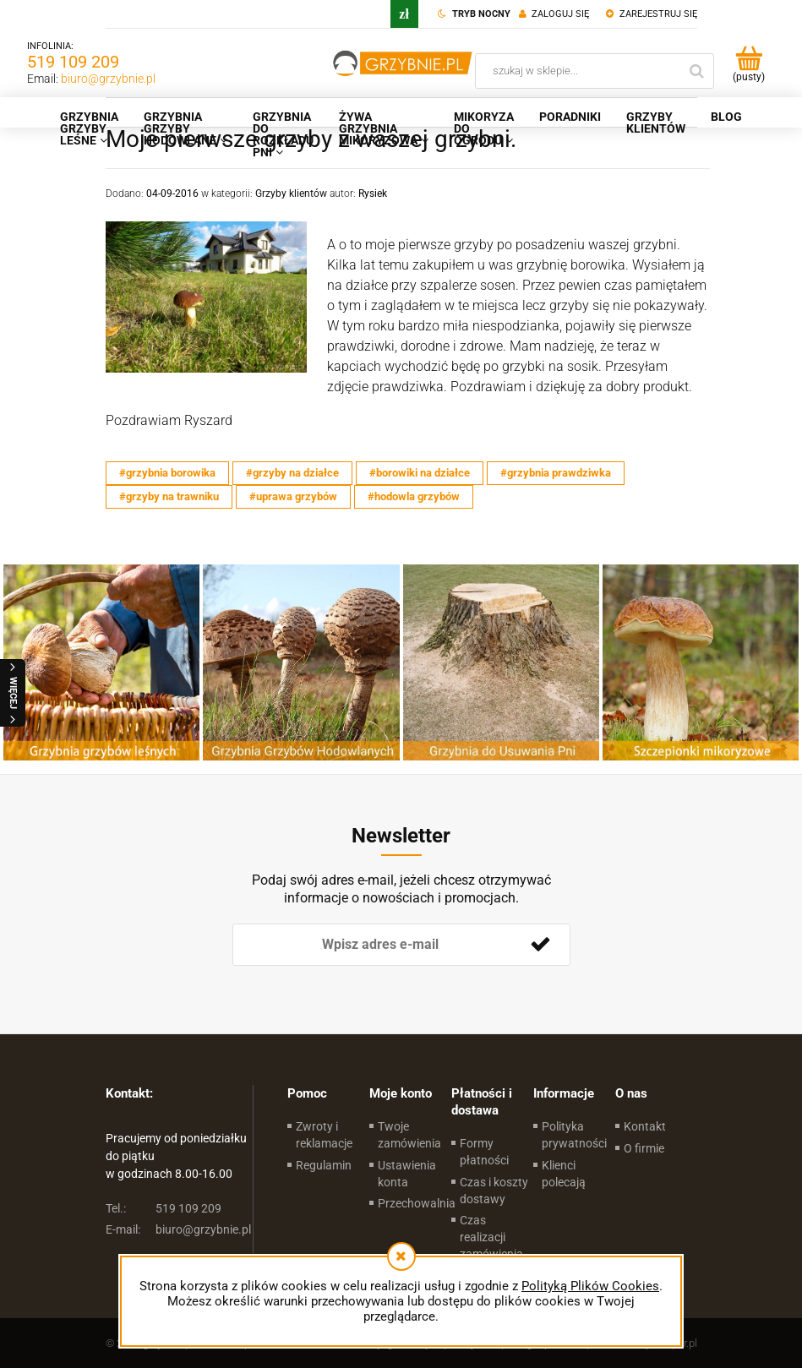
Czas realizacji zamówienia (491, 1237)
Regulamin (324, 1165)
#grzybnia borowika (167, 472)
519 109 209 (73, 62)
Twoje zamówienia (409, 1135)
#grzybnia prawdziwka (555, 472)
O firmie (644, 1148)
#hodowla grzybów (414, 496)
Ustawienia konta (407, 1173)
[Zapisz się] (540, 945)
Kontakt (645, 1126)
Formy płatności (484, 1151)
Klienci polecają (564, 1173)
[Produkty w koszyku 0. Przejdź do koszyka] (749, 63)
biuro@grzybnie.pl (108, 78)
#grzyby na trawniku (169, 496)
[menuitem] (89, 128)
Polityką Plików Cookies (590, 1286)
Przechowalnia (417, 1203)
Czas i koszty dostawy (494, 1190)
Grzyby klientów (291, 193)
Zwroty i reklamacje (324, 1135)
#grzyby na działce (292, 472)
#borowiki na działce (419, 472)
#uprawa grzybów (293, 496)
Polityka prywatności (574, 1135)
